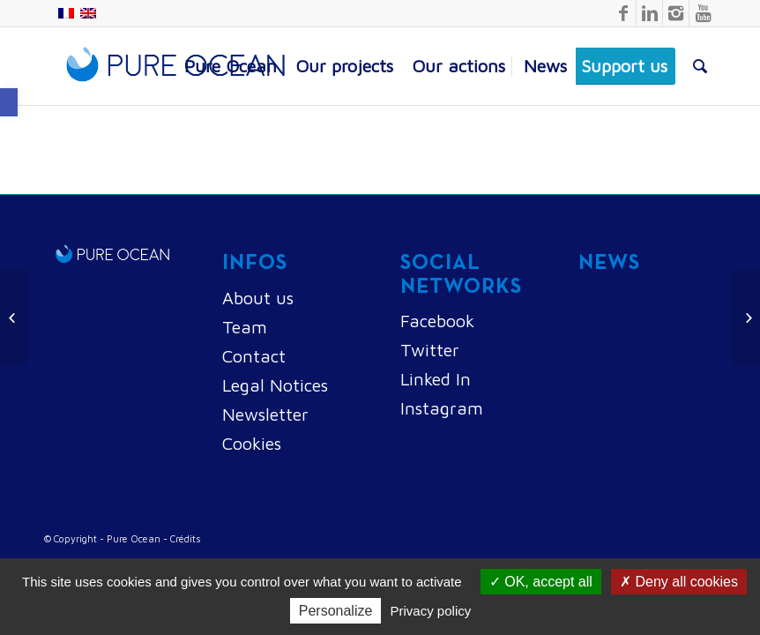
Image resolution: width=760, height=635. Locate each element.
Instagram (441, 408)
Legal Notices (275, 385)
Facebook (437, 320)
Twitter (429, 350)
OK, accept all (540, 581)
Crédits (185, 538)
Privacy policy (431, 610)
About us (258, 298)
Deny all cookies (679, 581)
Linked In (435, 379)
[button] (9, 102)
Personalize (336, 610)
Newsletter (265, 414)
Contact (254, 356)
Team (244, 327)
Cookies (251, 443)
